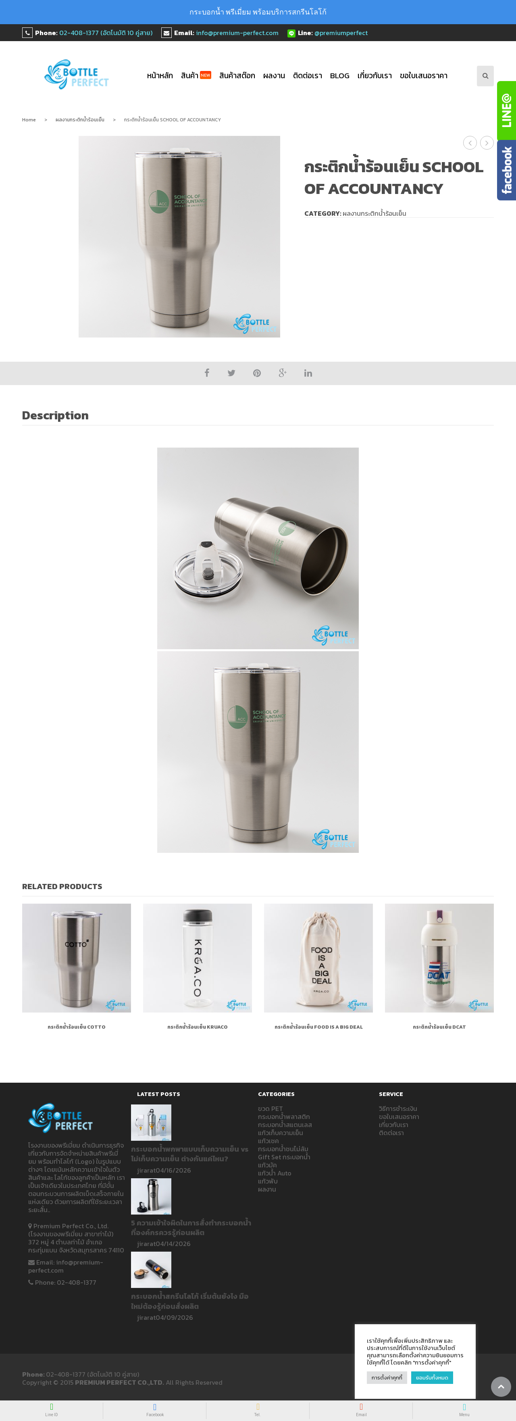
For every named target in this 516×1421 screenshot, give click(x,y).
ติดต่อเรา (307, 75)
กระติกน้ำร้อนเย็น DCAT (487, 143)
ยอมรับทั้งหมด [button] (432, 1377)
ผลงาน (274, 75)
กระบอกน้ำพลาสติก (284, 1116)
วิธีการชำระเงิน (398, 1108)
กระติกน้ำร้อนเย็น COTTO (77, 1027)
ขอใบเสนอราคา (423, 75)
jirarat (146, 1170)
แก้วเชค (268, 1141)
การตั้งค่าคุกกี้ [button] (387, 1377)
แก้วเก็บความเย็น (280, 1133)
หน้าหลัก (160, 75)
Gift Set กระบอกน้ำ (284, 1157)
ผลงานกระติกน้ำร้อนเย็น (80, 119)
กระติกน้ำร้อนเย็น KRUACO (197, 1027)
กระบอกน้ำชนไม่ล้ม (283, 1149)
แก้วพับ (268, 1181)
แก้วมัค (267, 1165)
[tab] (60, 416)
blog (340, 75)
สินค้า (196, 75)
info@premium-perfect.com (237, 33)
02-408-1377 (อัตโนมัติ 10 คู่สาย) (105, 33)
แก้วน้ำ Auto (274, 1173)
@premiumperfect (341, 33)
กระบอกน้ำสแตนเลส (285, 1124)
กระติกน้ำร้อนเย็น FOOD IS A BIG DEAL (319, 1027)
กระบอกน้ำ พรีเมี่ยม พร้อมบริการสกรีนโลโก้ (258, 12)
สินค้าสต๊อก (237, 75)
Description (55, 415)
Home (29, 119)
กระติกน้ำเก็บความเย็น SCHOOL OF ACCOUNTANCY (470, 143)
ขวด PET (270, 1108)
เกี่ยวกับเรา (375, 75)
